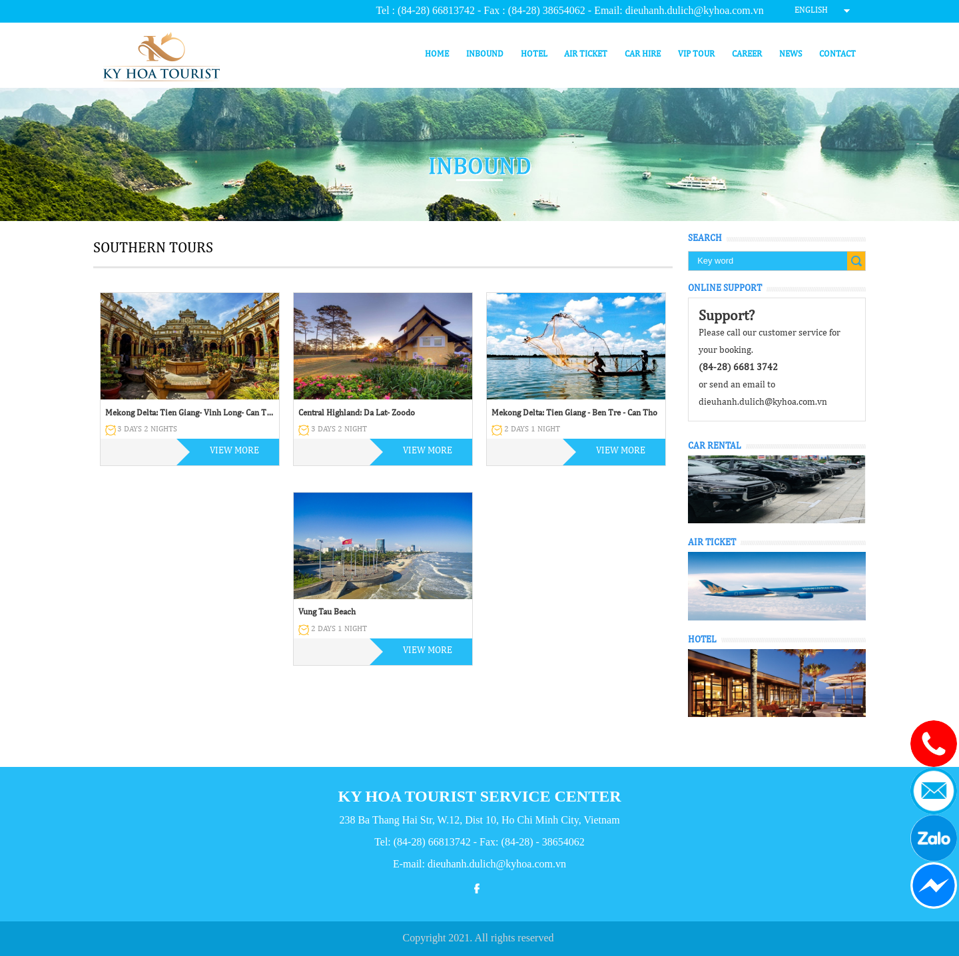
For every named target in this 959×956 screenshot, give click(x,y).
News (790, 54)
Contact (837, 54)
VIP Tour (696, 54)
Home (437, 54)
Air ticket (585, 54)
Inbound (484, 54)
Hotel (534, 54)
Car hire (643, 54)
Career (747, 54)
